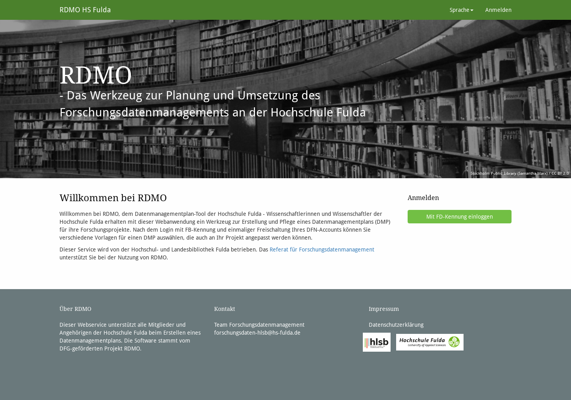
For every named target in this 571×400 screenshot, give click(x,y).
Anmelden (498, 10)
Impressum (384, 309)
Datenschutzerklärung (396, 325)
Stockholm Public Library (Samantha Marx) (509, 173)
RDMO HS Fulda (85, 10)
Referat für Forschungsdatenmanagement (322, 249)
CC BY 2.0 (560, 173)
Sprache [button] (461, 10)
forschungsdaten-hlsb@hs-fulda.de (257, 333)
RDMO (132, 348)
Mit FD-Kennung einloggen (459, 216)
